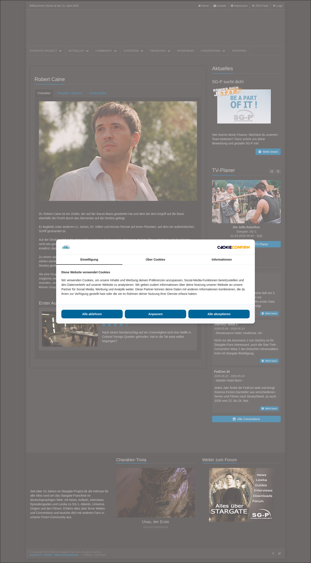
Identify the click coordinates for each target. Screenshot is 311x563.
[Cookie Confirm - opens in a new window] (233, 247)
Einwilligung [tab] (89, 259)
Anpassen (155, 314)
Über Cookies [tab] (155, 259)
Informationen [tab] (222, 259)
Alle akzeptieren (219, 314)
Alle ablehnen (92, 314)
